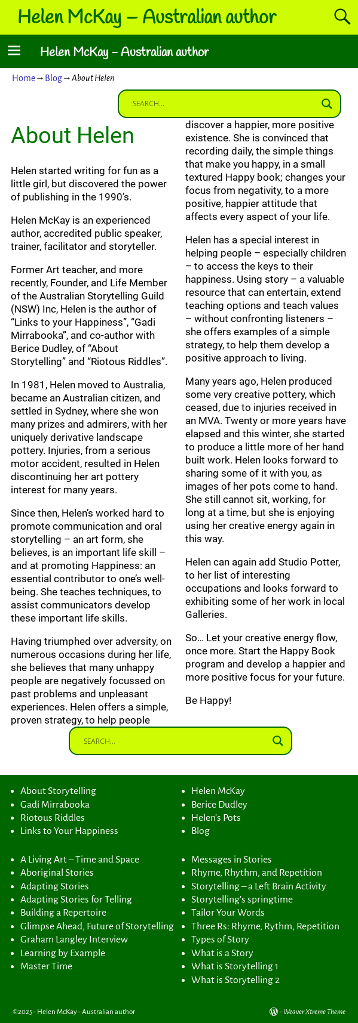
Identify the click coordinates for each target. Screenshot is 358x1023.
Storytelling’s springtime (242, 899)
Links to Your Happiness (69, 831)
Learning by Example (62, 953)
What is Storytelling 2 (235, 980)
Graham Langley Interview (74, 939)
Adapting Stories (54, 886)
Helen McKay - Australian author (124, 52)
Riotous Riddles (52, 817)
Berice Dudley (219, 804)
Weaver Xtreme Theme (314, 1012)
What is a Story (222, 953)
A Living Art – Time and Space (79, 859)
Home (23, 78)
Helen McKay (218, 791)
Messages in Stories (231, 859)
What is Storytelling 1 (235, 966)
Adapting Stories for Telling (76, 899)
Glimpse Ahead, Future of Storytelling (97, 926)
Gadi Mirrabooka (55, 804)
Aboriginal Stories (57, 872)
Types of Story (220, 939)
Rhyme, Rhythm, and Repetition (256, 872)
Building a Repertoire (63, 912)
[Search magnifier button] (327, 103)
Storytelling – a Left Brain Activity (258, 886)
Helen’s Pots (216, 817)
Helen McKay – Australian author (146, 18)
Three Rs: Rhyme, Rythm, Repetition (265, 926)
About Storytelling (58, 791)
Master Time (46, 966)
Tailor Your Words (228, 912)
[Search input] (224, 103)
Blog (53, 78)
